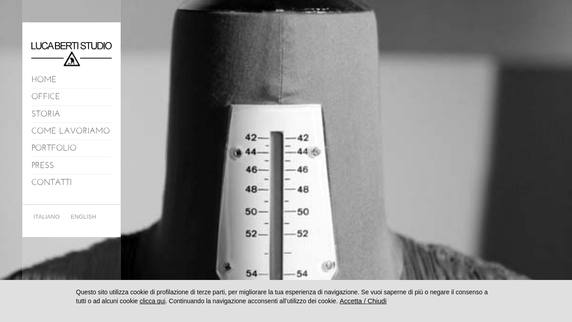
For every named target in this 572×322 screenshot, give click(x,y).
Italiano (46, 217)
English (83, 217)
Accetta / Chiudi (363, 301)
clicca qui (152, 301)
